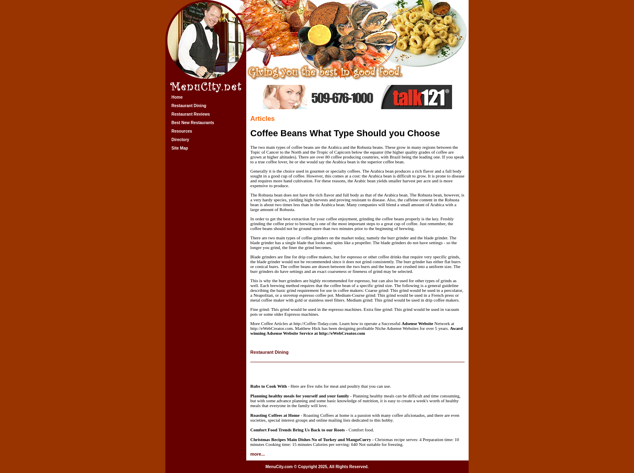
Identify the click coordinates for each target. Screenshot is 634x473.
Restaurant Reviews (190, 114)
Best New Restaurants (192, 122)
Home (177, 97)
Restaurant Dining (188, 105)
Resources (181, 131)
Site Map (179, 148)
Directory (180, 139)
